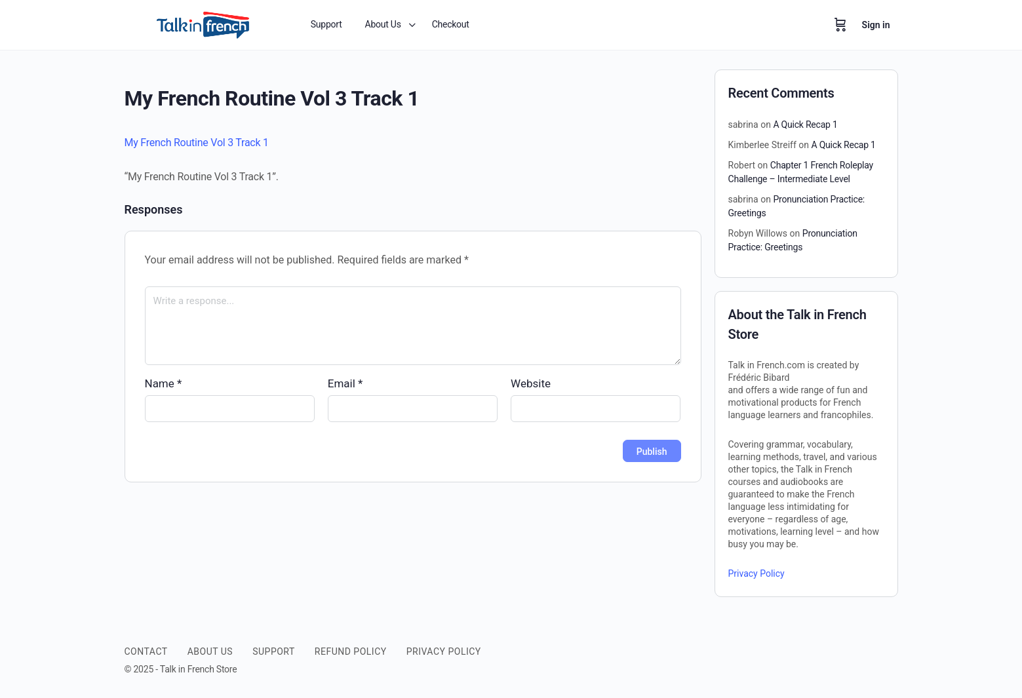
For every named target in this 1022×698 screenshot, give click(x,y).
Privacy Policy (756, 573)
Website (531, 383)
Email (345, 383)
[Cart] (840, 25)
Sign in (876, 25)
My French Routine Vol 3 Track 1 (197, 142)
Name (163, 383)
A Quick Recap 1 (805, 124)
